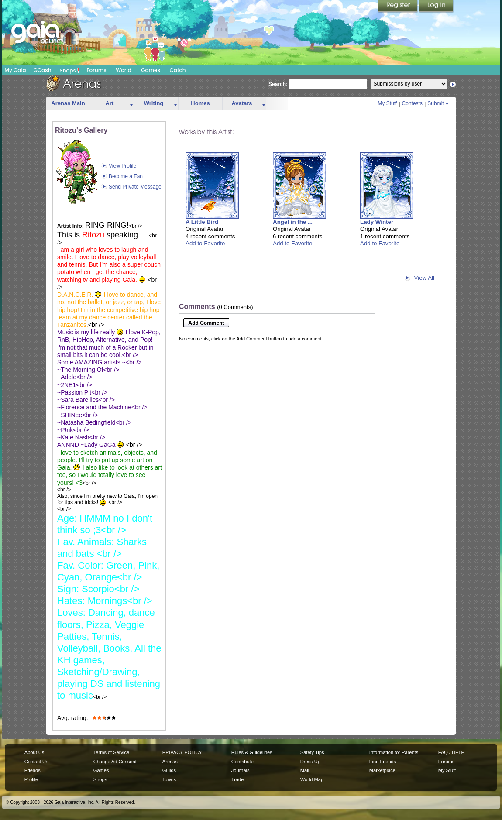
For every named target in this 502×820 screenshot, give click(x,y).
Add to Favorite (205, 243)
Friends (32, 770)
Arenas (170, 761)
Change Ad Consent (115, 761)
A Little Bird (202, 222)
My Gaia (15, 70)
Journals (240, 770)
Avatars (241, 103)
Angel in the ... (293, 222)
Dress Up (310, 761)
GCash (43, 70)
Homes (200, 103)
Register (398, 6)
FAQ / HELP (451, 752)
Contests (412, 103)
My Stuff (387, 103)
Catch (178, 70)
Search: (278, 84)
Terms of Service (111, 752)
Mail (304, 770)
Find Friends (382, 761)
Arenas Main (68, 103)
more (131, 103)
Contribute (242, 761)
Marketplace (382, 770)
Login (436, 6)
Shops (69, 70)
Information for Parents (393, 752)
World (123, 70)
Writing (154, 103)
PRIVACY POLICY (182, 752)
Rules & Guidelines (251, 752)
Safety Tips (312, 752)
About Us (34, 752)
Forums (96, 70)
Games (150, 70)
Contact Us (36, 761)
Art (110, 103)
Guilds (169, 770)
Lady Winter (376, 222)
